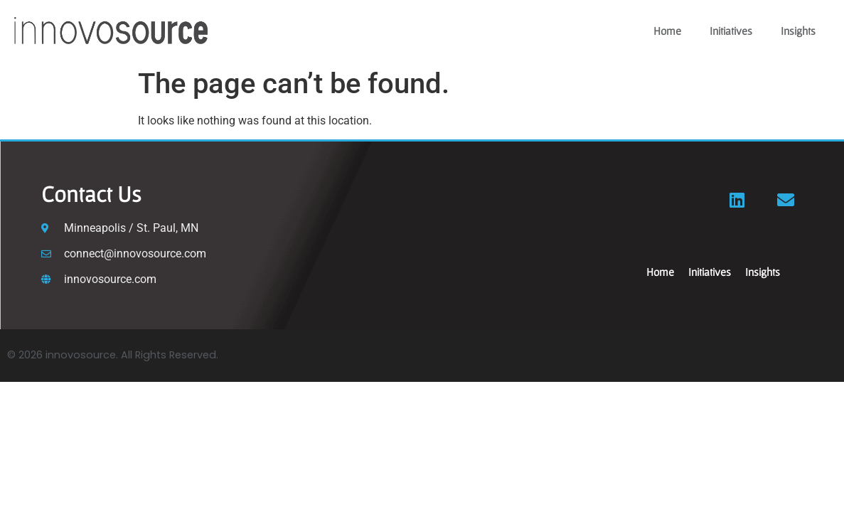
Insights (798, 30)
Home (667, 30)
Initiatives (731, 30)
